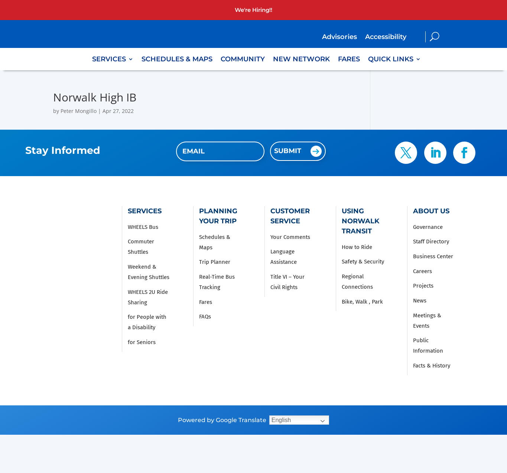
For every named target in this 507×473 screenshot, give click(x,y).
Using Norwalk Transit (360, 221)
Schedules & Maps (177, 59)
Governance (428, 227)
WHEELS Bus (143, 227)
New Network (301, 59)
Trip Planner (214, 262)
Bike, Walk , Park (362, 301)
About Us (431, 211)
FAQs (205, 316)
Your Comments (290, 237)
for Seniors (142, 342)
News (419, 300)
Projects (423, 285)
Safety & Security (363, 261)
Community (243, 59)
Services (109, 59)
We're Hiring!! (253, 9)
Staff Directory (431, 241)
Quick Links (390, 59)
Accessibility (385, 37)
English (281, 420)
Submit (287, 151)
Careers (422, 271)
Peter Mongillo (79, 110)
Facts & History (431, 365)
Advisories (339, 37)
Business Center (433, 256)
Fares (349, 59)
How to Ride (357, 247)
